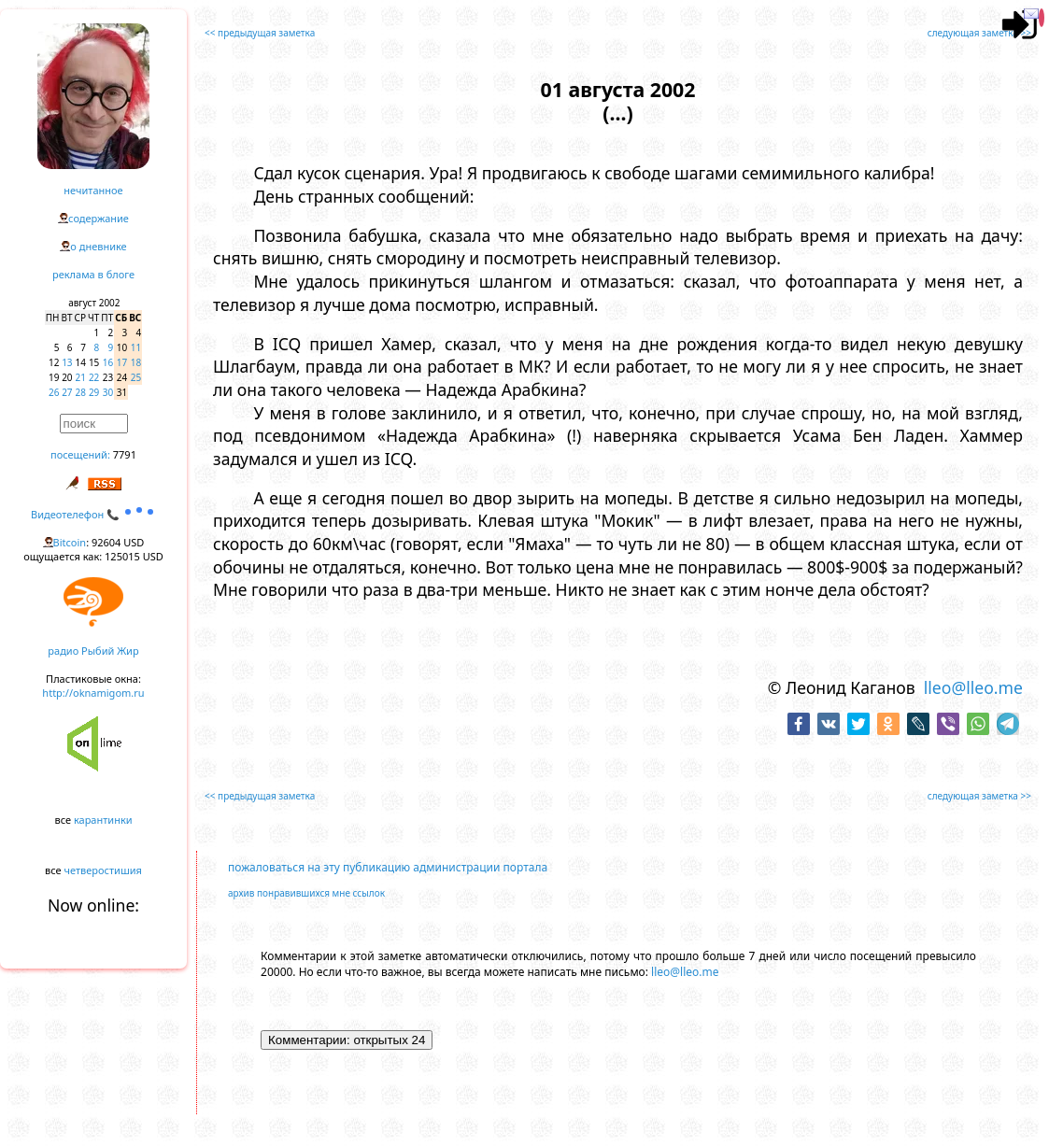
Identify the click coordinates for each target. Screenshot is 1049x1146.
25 (136, 377)
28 (81, 392)
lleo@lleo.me (973, 687)
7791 (124, 454)
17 (122, 362)
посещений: (80, 454)
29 (94, 392)
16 (108, 362)
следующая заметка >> (979, 32)
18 (136, 362)
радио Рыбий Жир (93, 651)
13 (67, 362)
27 (67, 392)
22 (94, 377)
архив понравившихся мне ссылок (306, 892)
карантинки (103, 820)
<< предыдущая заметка (260, 32)
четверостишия (103, 870)
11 (136, 347)
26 (54, 392)
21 (81, 377)
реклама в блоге (93, 274)
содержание (98, 218)
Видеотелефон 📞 (93, 514)
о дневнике (98, 246)
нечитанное (93, 190)
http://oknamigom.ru (93, 693)
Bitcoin (70, 542)
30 (108, 392)
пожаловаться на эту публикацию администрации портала (387, 867)
